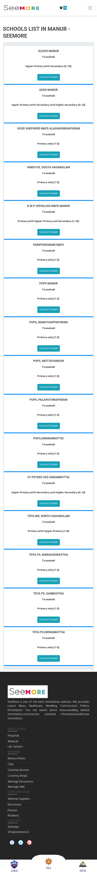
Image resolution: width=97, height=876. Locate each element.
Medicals (13, 741)
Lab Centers (15, 747)
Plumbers (13, 816)
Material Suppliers (19, 799)
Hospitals (13, 736)
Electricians (15, 805)
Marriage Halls (16, 787)
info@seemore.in (18, 832)
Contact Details (48, 77)
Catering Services (18, 770)
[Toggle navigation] (90, 7)
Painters (13, 810)
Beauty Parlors (17, 758)
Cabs (11, 764)
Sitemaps (13, 827)
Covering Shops (18, 776)
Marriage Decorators (20, 782)
